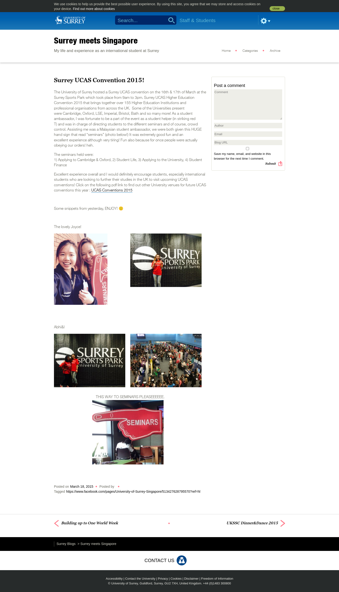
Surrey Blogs (66, 544)
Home (226, 51)
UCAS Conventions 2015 (111, 190)
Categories (250, 51)
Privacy (163, 578)
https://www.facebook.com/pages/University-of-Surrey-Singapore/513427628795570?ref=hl (133, 491)
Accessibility (114, 578)
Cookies (176, 578)
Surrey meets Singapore (96, 40)
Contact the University (140, 578)
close (276, 8)
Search (170, 20)
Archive (275, 51)
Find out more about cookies (94, 9)
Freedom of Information (217, 578)
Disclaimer (191, 578)
